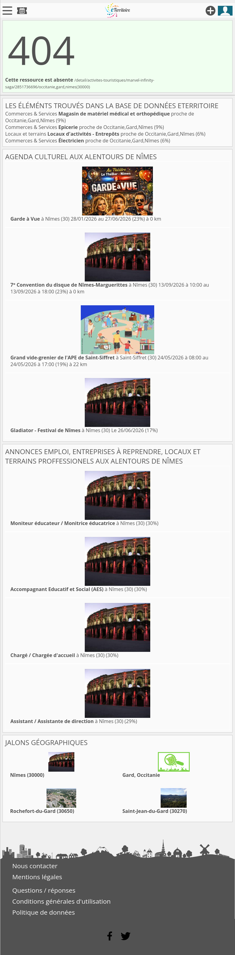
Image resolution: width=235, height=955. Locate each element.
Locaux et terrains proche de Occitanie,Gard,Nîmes (100, 133)
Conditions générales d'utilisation (61, 901)
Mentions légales (37, 876)
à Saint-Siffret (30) (83, 357)
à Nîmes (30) (39, 218)
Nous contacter (35, 865)
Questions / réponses (43, 890)
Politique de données (43, 912)
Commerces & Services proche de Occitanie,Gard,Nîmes (79, 127)
